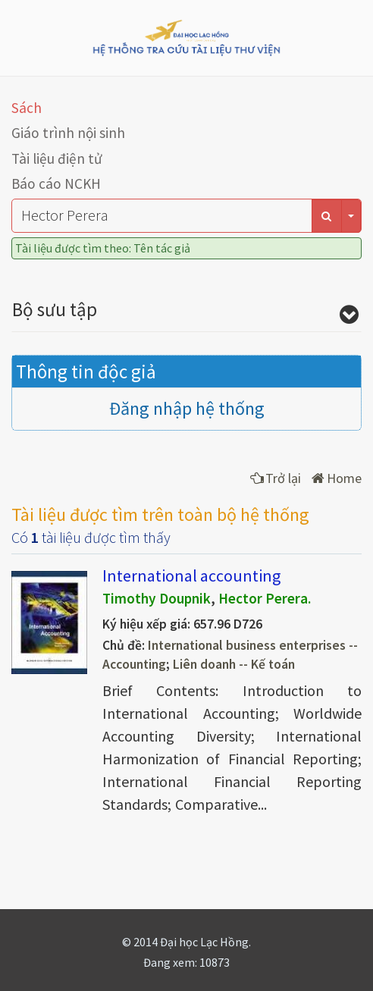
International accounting (191, 575)
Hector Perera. (264, 598)
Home (337, 478)
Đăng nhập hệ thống (187, 408)
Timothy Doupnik (156, 598)
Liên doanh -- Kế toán (234, 664)
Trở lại (275, 478)
